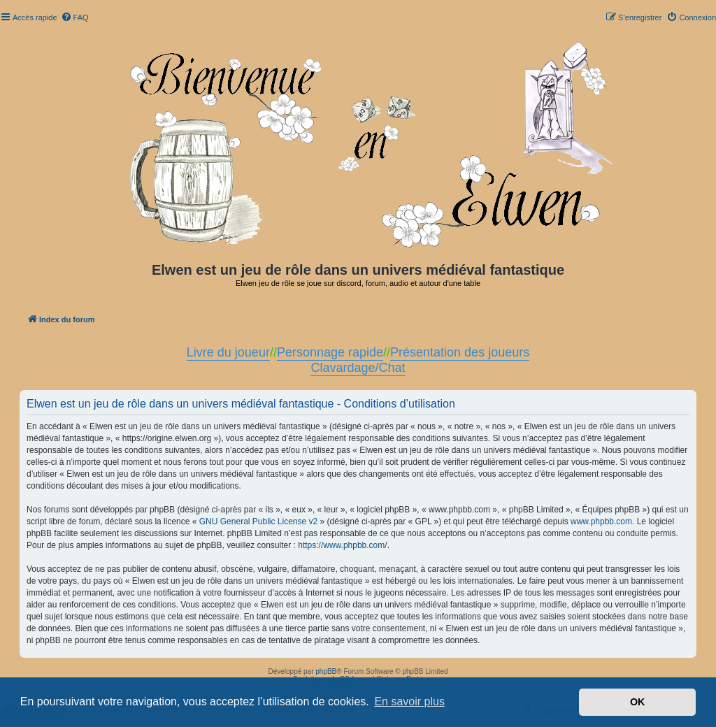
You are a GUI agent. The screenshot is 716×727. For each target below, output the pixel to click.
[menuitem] (75, 17)
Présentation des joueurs (459, 352)
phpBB (325, 671)
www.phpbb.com (601, 521)
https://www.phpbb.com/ (342, 545)
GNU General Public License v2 (258, 521)
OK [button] (637, 701)
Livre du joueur (228, 352)
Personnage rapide (330, 352)
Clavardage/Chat (357, 368)
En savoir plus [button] (409, 701)
